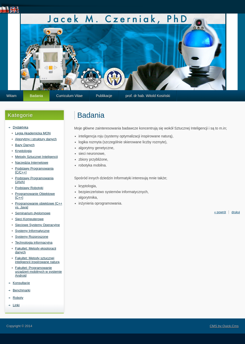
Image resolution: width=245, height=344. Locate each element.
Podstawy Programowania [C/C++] (34, 170)
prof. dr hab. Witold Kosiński (148, 96)
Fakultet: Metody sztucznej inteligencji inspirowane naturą (37, 260)
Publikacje (104, 96)
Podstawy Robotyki (29, 188)
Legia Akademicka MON (33, 133)
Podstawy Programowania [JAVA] (34, 180)
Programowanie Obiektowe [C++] (35, 195)
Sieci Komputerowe (29, 219)
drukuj (235, 212)
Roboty (18, 298)
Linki (16, 305)
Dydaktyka (20, 127)
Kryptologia (23, 151)
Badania (36, 96)
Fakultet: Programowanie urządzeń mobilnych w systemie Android (38, 271)
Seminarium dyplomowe (33, 213)
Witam (11, 96)
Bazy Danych (25, 145)
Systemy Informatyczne (32, 231)
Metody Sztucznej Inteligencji (36, 157)
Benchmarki (21, 290)
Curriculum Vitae (69, 96)
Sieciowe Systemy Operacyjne (37, 225)
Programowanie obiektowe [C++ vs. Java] (38, 205)
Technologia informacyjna (34, 242)
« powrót (220, 212)
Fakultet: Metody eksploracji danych (35, 250)
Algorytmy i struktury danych (36, 139)
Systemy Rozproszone (31, 237)
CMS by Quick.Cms (224, 326)
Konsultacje (21, 283)
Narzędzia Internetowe (31, 162)
